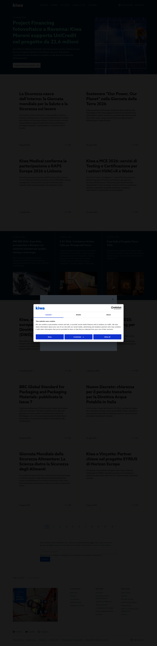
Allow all (107, 337)
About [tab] (108, 314)
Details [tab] (78, 314)
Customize (79, 337)
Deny (50, 337)
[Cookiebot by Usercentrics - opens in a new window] (112, 308)
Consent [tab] (48, 314)
